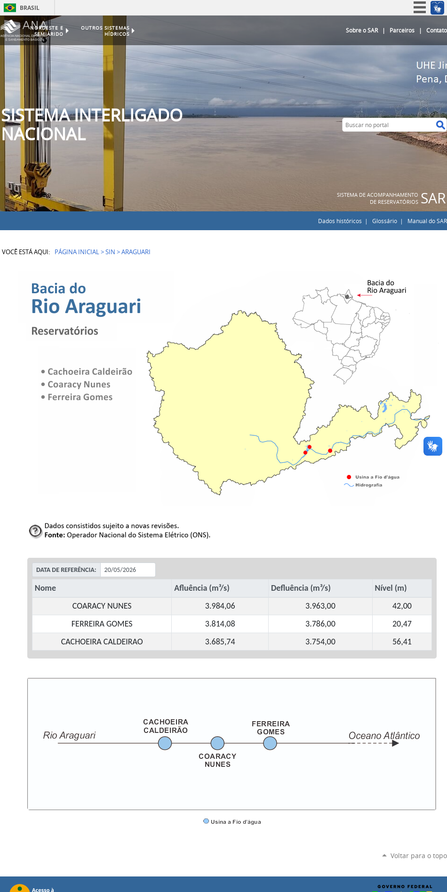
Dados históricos (340, 221)
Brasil (30, 8)
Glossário (384, 221)
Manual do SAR (427, 221)
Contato (436, 30)
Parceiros (402, 30)
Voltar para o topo (419, 855)
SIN (110, 252)
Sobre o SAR (362, 30)
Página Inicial (77, 252)
